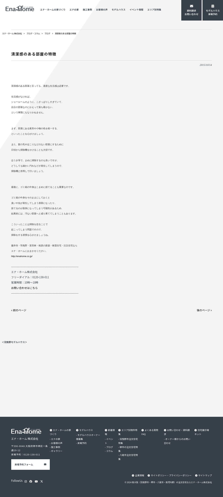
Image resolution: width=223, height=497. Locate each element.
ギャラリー (56, 451)
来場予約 (82, 443)
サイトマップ (205, 475)
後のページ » (204, 310)
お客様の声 (56, 443)
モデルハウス (86, 430)
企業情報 (138, 475)
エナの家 (55, 439)
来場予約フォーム (24, 464)
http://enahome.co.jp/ (21, 256)
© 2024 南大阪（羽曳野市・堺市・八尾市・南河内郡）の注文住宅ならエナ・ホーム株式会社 (168, 482)
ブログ (109, 447)
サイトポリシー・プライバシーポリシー (170, 475)
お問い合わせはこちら (24, 288)
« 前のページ (18, 310)
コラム (109, 451)
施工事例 (55, 447)
